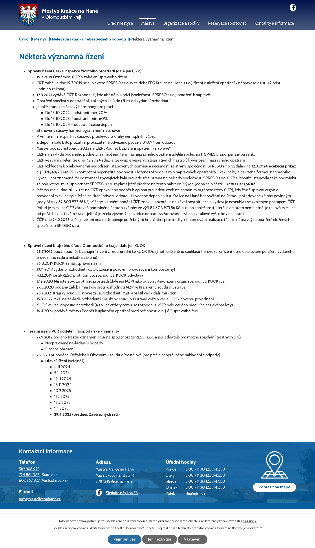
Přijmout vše (125, 539)
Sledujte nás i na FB (117, 492)
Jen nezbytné (159, 539)
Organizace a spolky (181, 23)
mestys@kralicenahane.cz (40, 499)
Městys (147, 23)
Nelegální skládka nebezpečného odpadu (89, 39)
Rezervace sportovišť (227, 23)
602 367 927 (29, 480)
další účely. (250, 521)
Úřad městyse (120, 23)
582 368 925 (29, 469)
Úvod (24, 39)
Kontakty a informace (274, 23)
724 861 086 (29, 474)
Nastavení (193, 539)
